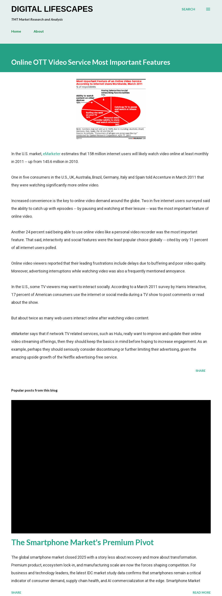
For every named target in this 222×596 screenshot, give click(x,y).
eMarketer (51, 153)
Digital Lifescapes (52, 9)
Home (16, 31)
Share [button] (201, 370)
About (39, 31)
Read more (202, 592)
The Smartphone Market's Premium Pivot (82, 542)
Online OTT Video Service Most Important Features (90, 62)
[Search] (188, 9)
